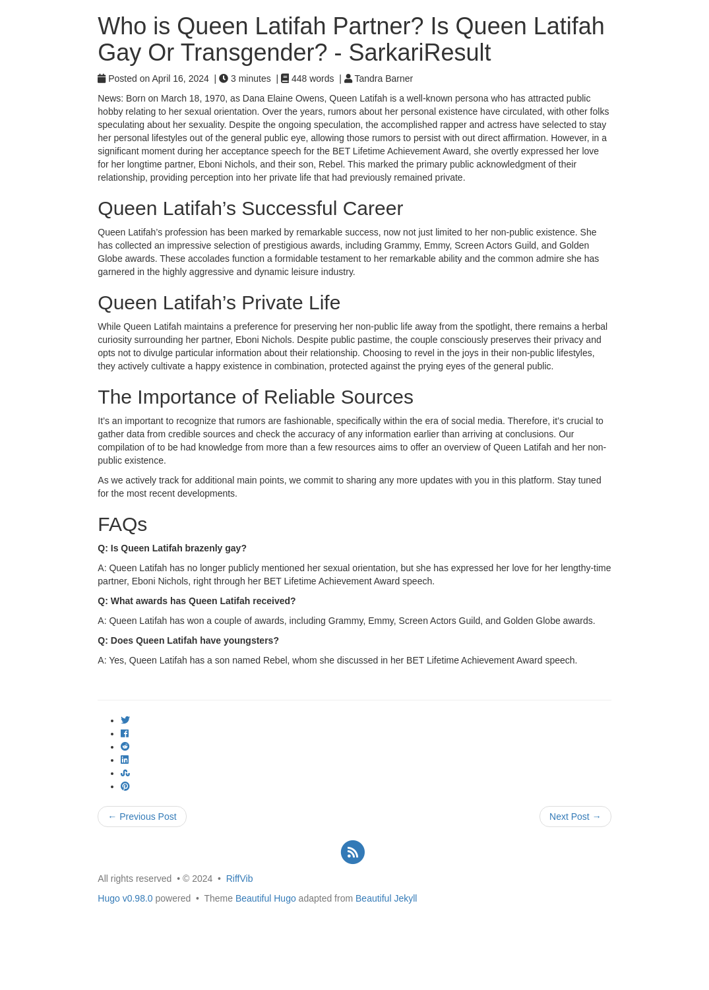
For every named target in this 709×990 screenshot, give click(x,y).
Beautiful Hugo (265, 898)
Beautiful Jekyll (386, 898)
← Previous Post (142, 816)
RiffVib (239, 878)
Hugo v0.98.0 (125, 898)
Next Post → (575, 816)
